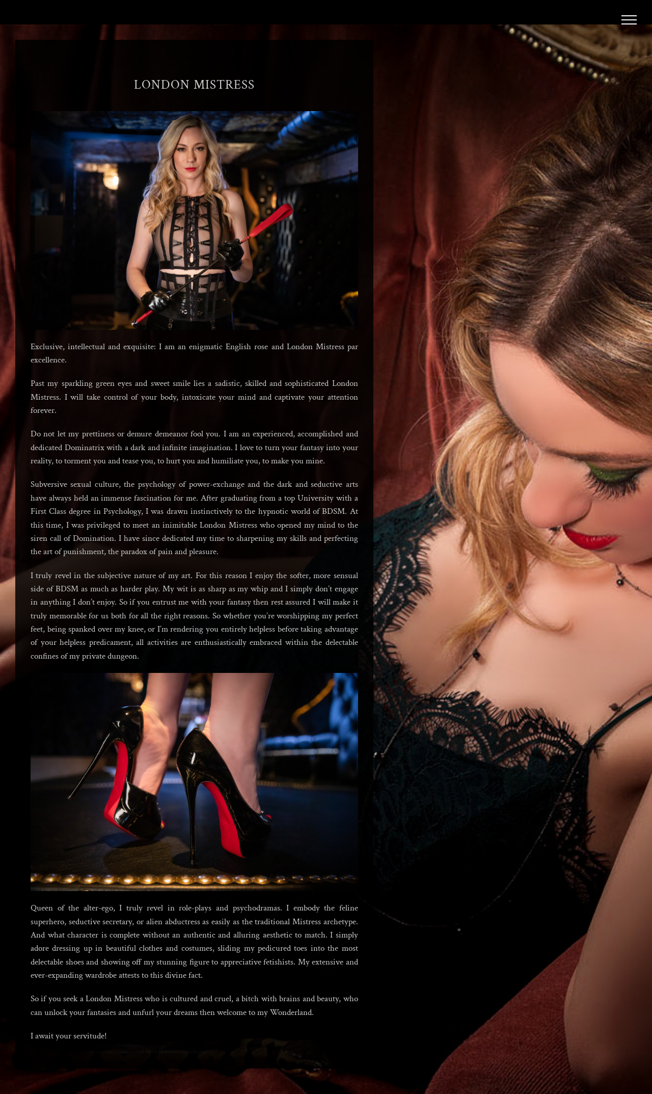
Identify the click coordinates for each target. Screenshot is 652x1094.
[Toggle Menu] (629, 19)
